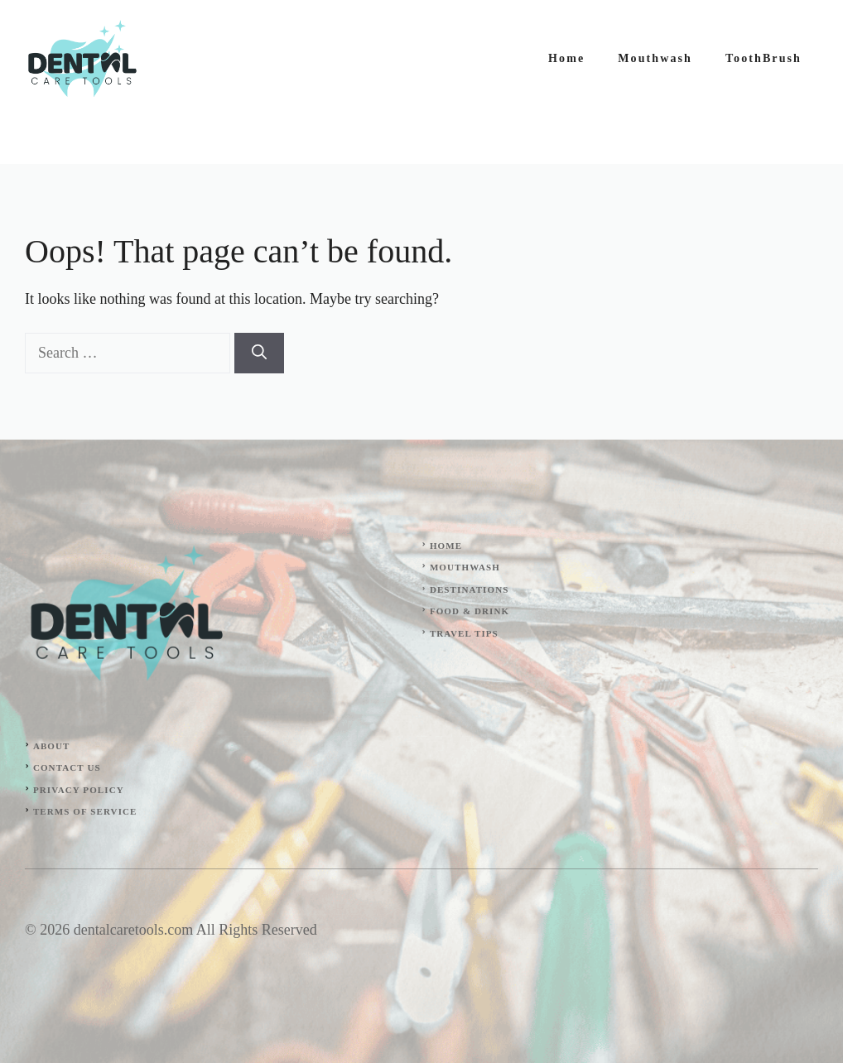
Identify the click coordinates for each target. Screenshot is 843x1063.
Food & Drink (469, 611)
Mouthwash (655, 58)
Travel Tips (464, 633)
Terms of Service (85, 811)
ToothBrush (763, 58)
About (51, 746)
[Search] (259, 353)
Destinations (469, 589)
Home (566, 58)
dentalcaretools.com (133, 929)
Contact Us (67, 767)
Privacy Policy (78, 790)
